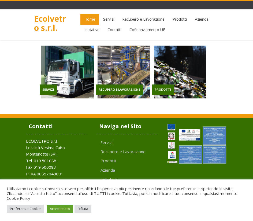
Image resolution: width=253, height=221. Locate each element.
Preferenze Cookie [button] (25, 208)
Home (89, 19)
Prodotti (180, 19)
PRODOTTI (163, 89)
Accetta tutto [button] (60, 208)
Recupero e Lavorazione (143, 19)
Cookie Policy (18, 198)
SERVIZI (48, 89)
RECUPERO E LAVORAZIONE (119, 89)
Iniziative (91, 29)
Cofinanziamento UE (147, 29)
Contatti (114, 29)
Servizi (108, 19)
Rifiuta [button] (83, 208)
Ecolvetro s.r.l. (50, 23)
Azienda (202, 19)
